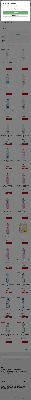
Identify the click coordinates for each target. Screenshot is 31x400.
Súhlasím (15, 12)
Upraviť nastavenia (15, 15)
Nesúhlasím (15, 17)
